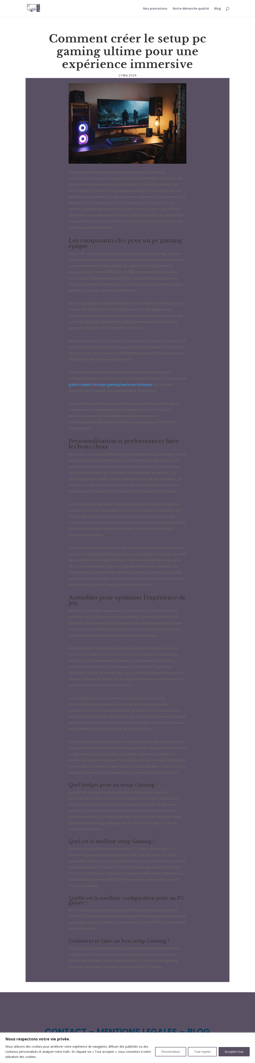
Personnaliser (170, 1052)
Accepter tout (234, 1052)
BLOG (198, 1032)
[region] (127, 1048)
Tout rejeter (202, 1052)
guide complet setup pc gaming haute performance (110, 385)
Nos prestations (155, 8)
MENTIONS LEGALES (137, 1032)
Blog (217, 8)
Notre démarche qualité (191, 8)
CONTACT (65, 1032)
